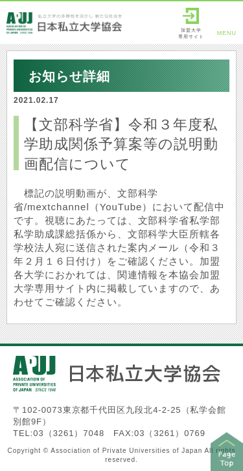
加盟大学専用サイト (191, 23)
